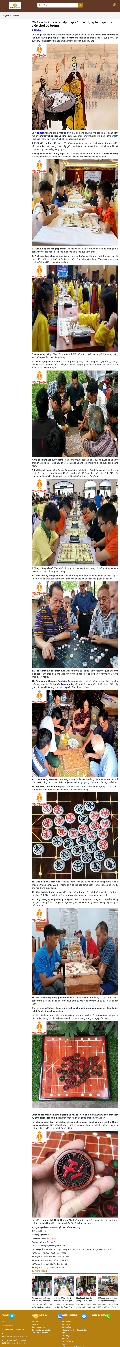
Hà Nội (110, 1249)
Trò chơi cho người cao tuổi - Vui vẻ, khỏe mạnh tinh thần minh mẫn (41, 1300)
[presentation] (36, 1295)
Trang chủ (5, 16)
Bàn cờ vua (66, 1324)
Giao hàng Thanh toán (40, 1333)
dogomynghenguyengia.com (14, 1329)
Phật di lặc (65, 1338)
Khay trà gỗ (66, 1336)
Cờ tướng (15, 16)
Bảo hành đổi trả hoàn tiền (41, 1330)
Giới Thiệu (35, 1324)
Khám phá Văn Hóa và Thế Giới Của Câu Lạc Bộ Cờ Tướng (63, 1300)
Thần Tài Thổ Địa (68, 1341)
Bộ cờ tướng (66, 1327)
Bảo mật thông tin (38, 1327)
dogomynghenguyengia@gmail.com (15, 1336)
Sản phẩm (35, 1321)
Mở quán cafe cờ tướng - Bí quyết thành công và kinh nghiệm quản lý (108, 1300)
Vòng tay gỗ (66, 1344)
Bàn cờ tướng (66, 1321)
